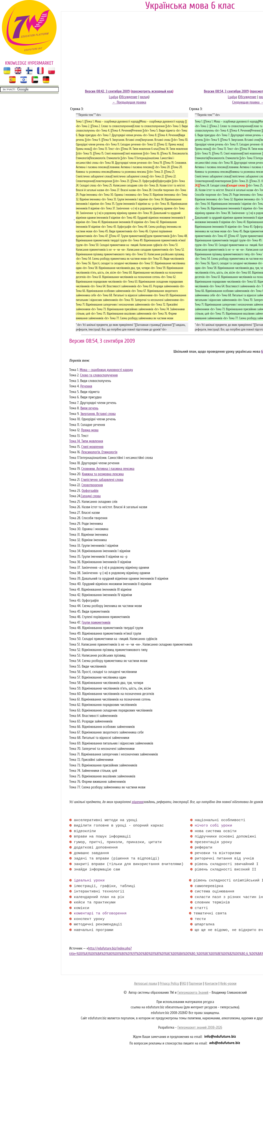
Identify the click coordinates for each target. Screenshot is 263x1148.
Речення (86, 386)
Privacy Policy (169, 984)
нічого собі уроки (213, 825)
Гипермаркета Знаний (192, 993)
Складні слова (91, 496)
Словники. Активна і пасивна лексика (108, 469)
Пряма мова (89, 430)
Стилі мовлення (92, 447)
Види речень (89, 408)
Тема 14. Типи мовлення (86, 441)
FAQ (183, 984)
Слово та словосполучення (99, 375)
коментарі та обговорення (100, 913)
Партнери (195, 984)
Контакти (211, 984)
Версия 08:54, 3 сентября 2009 (226, 91)
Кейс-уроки (228, 984)
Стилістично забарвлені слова (102, 480)
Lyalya (113, 97)
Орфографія (90, 491)
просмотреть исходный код (152, 91)
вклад (144, 97)
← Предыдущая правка (129, 102)
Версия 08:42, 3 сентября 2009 (107, 91)
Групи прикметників (96, 623)
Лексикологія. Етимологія (99, 452)
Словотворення (92, 485)
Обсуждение (128, 97)
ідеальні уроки (89, 880)
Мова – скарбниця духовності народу (106, 370)
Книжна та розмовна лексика (103, 474)
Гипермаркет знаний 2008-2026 (199, 1027)
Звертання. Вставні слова (98, 414)
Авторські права (145, 984)
